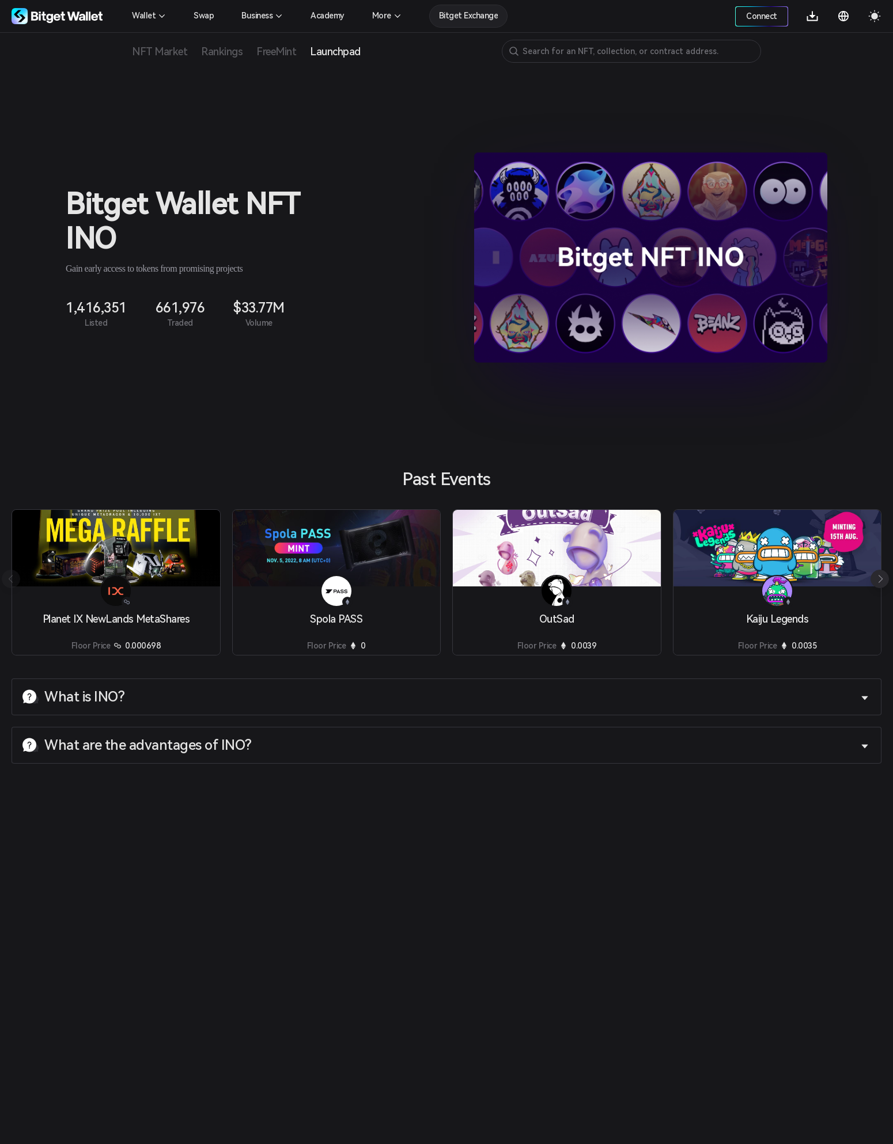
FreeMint (276, 51)
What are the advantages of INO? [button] (445, 745)
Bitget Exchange (468, 15)
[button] (880, 579)
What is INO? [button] (445, 697)
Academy (328, 15)
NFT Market (159, 51)
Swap (204, 15)
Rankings (222, 51)
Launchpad (335, 51)
